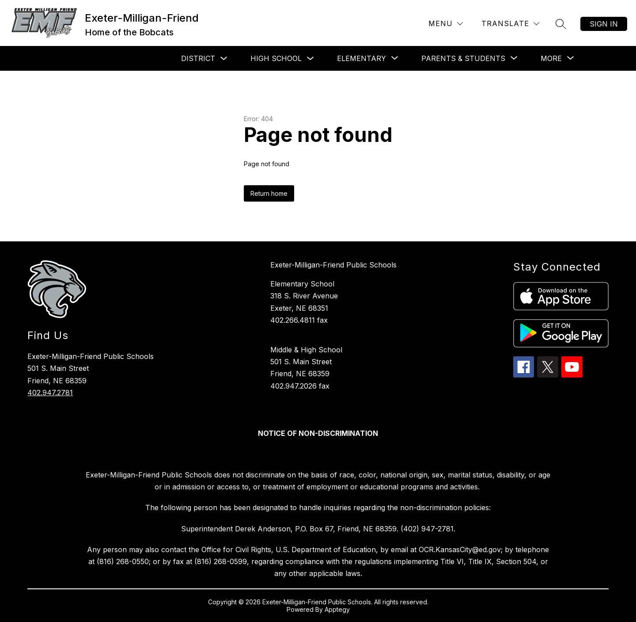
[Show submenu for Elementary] (361, 58)
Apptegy (337, 609)
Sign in (604, 23)
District (198, 58)
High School (276, 58)
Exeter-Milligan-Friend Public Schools (333, 264)
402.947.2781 (50, 392)
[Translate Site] (510, 23)
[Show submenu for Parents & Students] (463, 58)
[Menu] (445, 23)
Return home (269, 193)
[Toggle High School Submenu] (310, 59)
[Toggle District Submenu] (224, 59)
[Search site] (561, 24)
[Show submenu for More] (551, 58)
